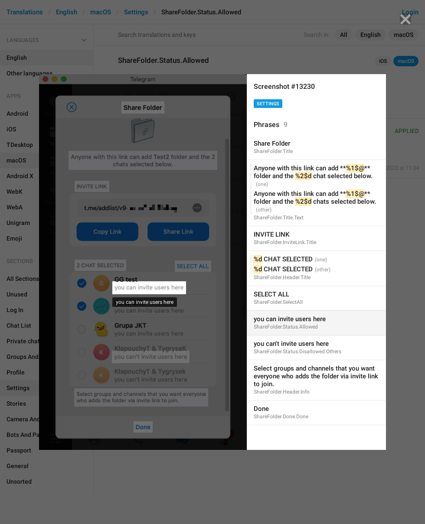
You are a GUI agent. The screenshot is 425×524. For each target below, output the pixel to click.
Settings (268, 104)
